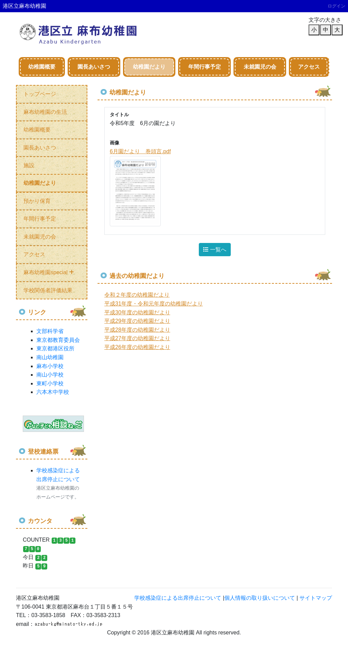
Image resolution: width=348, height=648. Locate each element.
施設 (28, 165)
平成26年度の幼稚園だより (137, 347)
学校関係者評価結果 (47, 290)
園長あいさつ (93, 67)
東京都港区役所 (55, 348)
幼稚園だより (149, 67)
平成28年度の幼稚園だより (137, 330)
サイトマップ (315, 598)
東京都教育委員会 (58, 340)
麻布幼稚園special (48, 272)
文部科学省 (50, 331)
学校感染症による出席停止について (177, 598)
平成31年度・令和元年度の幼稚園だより (153, 304)
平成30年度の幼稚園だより (137, 312)
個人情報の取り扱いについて (259, 598)
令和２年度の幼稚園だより (137, 295)
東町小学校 (50, 383)
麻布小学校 (50, 366)
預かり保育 (37, 201)
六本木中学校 (52, 392)
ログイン (336, 5)
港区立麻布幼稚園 (24, 6)
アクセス (309, 67)
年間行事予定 (204, 67)
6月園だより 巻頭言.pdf (140, 151)
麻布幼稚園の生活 (45, 112)
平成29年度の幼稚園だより (137, 321)
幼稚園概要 (41, 67)
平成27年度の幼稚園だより (137, 338)
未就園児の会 (260, 67)
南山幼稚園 (50, 357)
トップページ (39, 94)
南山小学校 (50, 375)
